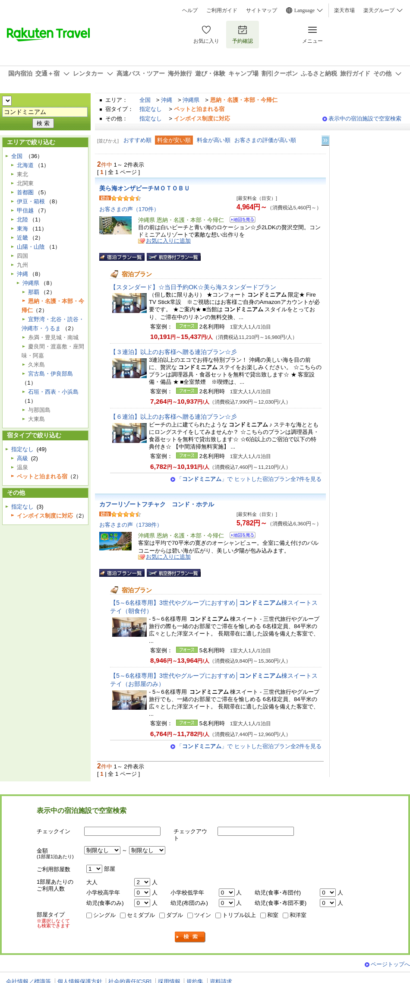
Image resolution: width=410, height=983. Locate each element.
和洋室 (298, 915)
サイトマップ (261, 10)
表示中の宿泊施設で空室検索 (364, 118)
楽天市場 (344, 10)
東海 (22, 228)
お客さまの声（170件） (129, 209)
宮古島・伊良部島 (50, 373)
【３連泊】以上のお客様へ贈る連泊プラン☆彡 (173, 351)
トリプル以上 (239, 915)
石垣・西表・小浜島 (53, 392)
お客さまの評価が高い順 (265, 140)
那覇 (33, 292)
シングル (104, 915)
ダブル (174, 915)
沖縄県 (191, 100)
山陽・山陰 (31, 246)
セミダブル (141, 915)
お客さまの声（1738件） (130, 525)
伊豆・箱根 (31, 201)
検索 (190, 937)
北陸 (22, 219)
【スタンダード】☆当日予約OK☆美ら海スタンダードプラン (193, 287)
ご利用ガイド (221, 10)
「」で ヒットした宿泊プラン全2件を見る (249, 746)
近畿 (22, 237)
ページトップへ (390, 964)
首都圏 (25, 192)
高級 (22, 458)
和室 (272, 915)
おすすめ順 (137, 140)
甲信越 (25, 210)
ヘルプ (190, 10)
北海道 (25, 165)
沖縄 (166, 100)
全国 (145, 100)
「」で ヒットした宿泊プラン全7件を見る (249, 479)
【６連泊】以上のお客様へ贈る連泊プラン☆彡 (173, 416)
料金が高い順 (213, 140)
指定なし (150, 109)
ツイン (202, 915)
